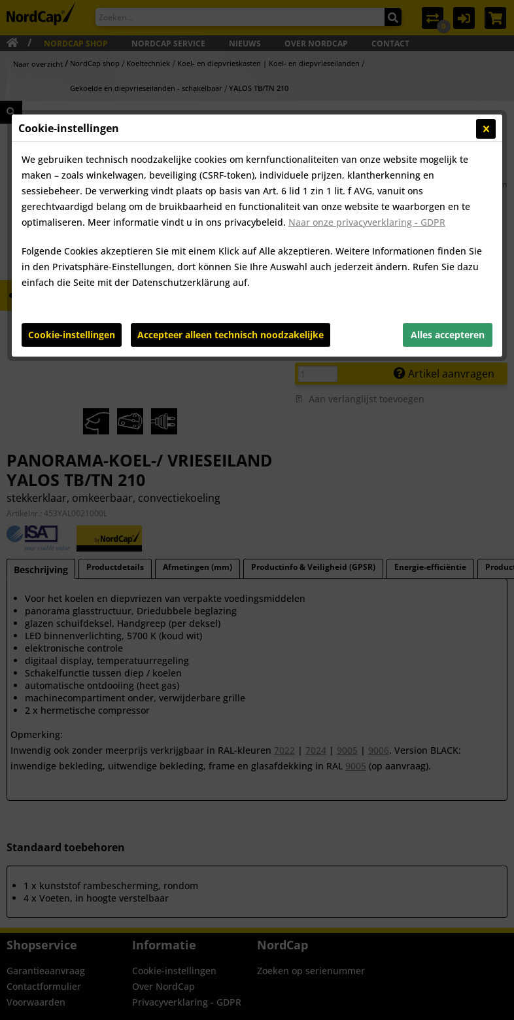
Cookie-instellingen (71, 334)
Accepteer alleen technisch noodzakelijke (230, 334)
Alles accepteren (448, 334)
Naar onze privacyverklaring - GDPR (366, 222)
